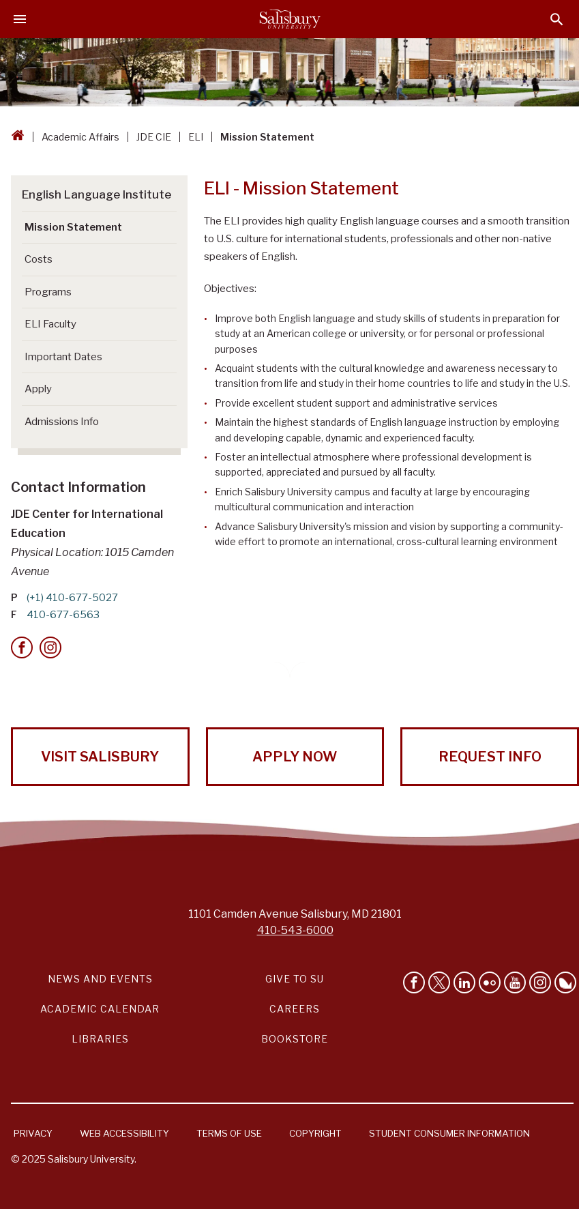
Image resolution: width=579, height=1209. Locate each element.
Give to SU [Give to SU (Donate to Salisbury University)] (294, 979)
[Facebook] (22, 647)
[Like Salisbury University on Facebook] (414, 982)
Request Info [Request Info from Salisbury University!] (490, 756)
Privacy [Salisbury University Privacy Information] (33, 1133)
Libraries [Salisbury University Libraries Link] (100, 1039)
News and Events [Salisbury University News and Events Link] (100, 979)
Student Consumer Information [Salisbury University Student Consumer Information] (449, 1133)
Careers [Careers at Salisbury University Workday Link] (294, 1009)
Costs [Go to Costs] (39, 259)
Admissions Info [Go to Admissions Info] (62, 422)
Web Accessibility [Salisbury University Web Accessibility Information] (124, 1133)
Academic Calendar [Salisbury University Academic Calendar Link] (100, 1009)
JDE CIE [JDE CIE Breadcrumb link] (153, 137)
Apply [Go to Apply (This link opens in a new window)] (38, 389)
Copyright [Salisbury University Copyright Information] (315, 1133)
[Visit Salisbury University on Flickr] (490, 982)
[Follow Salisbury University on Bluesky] (565, 982)
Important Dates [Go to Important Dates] (63, 357)
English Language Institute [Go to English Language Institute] (96, 194)
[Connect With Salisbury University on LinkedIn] (464, 982)
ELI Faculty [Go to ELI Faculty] (50, 324)
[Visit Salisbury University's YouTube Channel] (515, 982)
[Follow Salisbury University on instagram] (540, 982)
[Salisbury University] (290, 19)
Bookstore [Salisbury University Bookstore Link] (294, 1039)
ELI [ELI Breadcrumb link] (195, 137)
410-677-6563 (63, 615)
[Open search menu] (556, 19)
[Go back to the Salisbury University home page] (18, 136)
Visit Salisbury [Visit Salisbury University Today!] (100, 756)
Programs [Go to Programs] (48, 292)
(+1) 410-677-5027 (72, 598)
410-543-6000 (295, 930)
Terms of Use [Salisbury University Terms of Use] (229, 1133)
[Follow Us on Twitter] (439, 982)
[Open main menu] (20, 19)
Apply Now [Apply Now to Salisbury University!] (294, 756)
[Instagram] (50, 647)
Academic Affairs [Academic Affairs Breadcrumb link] (80, 137)
